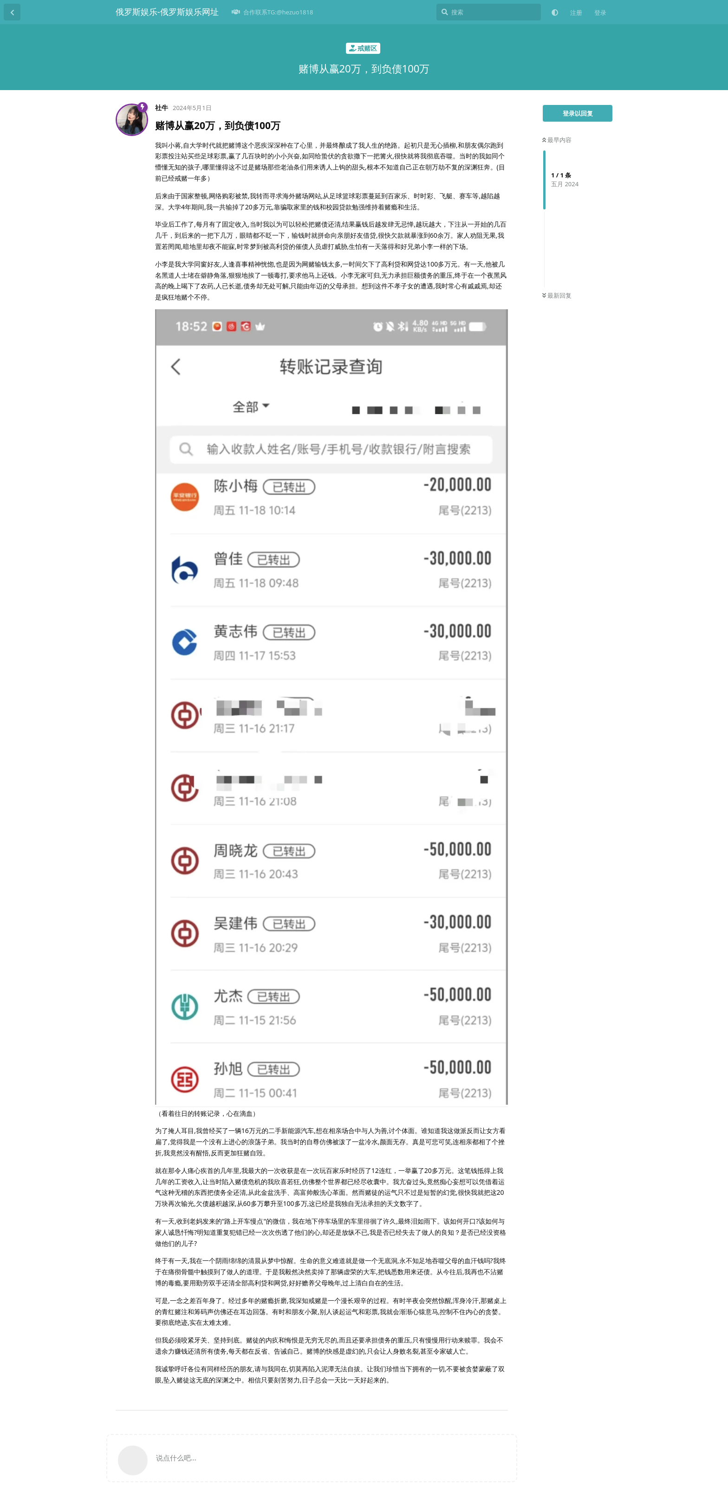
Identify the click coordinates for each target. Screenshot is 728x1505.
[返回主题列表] (12, 12)
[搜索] (488, 12)
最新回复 (557, 295)
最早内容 (557, 140)
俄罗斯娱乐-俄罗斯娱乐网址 (167, 11)
